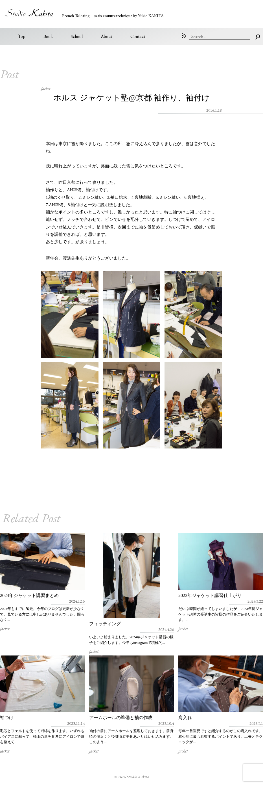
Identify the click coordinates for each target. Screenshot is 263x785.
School (77, 36)
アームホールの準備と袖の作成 (120, 717)
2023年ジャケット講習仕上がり (210, 595)
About (106, 36)
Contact (137, 36)
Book (48, 36)
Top (21, 36)
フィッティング (105, 623)
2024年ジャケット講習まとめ (29, 595)
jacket (45, 88)
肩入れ (185, 717)
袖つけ (7, 717)
